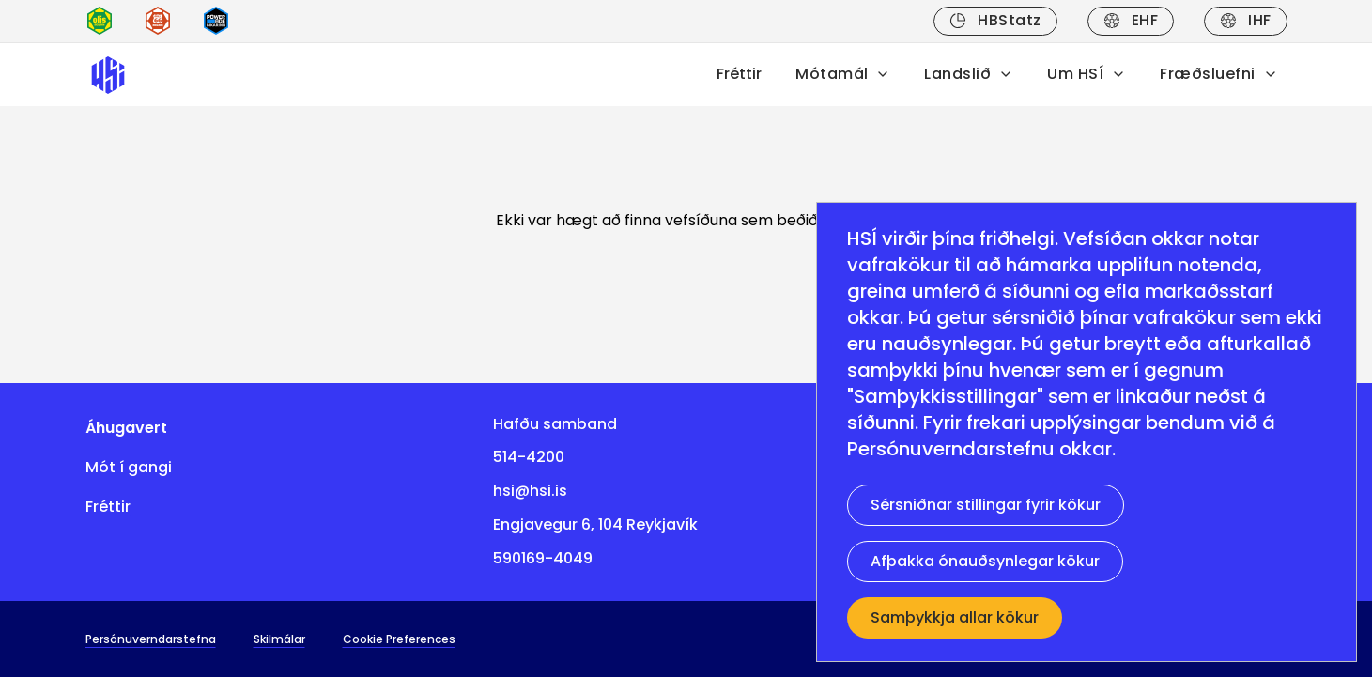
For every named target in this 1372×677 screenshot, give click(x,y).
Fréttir (739, 74)
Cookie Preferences (399, 639)
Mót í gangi (128, 467)
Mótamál (842, 74)
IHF (1245, 20)
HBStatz (995, 20)
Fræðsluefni (1218, 74)
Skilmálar (279, 639)
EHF (1130, 20)
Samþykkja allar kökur (955, 617)
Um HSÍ (1086, 74)
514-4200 (528, 457)
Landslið (968, 74)
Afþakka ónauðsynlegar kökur (985, 561)
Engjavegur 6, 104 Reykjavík (595, 524)
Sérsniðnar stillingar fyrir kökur (986, 504)
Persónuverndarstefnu (951, 449)
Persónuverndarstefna (150, 639)
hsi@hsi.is (530, 490)
